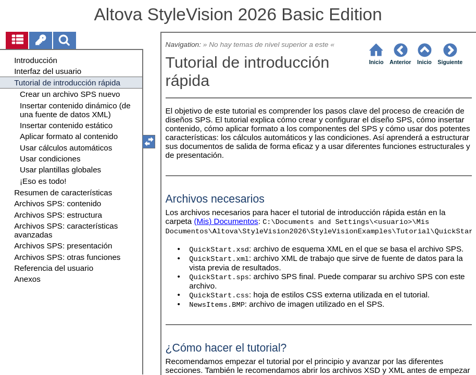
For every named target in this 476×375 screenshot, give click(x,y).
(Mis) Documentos (226, 221)
